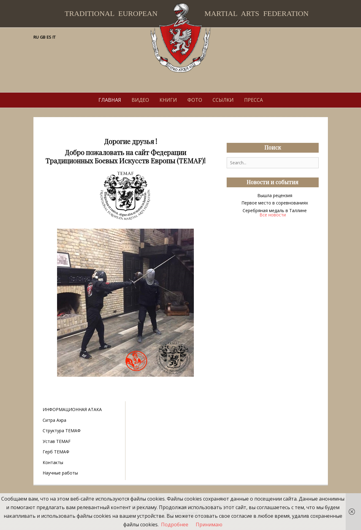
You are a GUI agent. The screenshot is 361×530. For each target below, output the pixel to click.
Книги (168, 100)
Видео (140, 100)
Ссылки (223, 100)
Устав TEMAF (57, 441)
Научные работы (60, 473)
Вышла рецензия (274, 195)
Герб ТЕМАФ (56, 452)
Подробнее (174, 524)
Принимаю (209, 524)
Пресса (253, 100)
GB (42, 37)
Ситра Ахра (54, 420)
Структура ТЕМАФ (62, 430)
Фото (194, 100)
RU (36, 37)
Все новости (272, 215)
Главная (109, 100)
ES (49, 37)
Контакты (53, 462)
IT (54, 37)
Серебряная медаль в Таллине (275, 210)
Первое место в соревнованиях (274, 203)
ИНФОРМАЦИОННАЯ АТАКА (72, 409)
